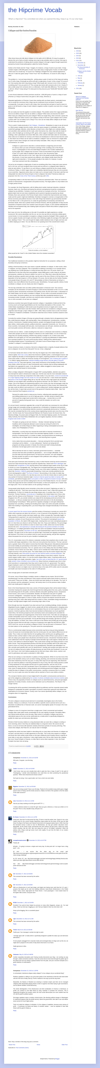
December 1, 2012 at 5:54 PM (25, 902)
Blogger (57, 1059)
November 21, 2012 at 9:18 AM (25, 768)
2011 (77, 88)
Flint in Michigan (58, 463)
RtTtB (15, 902)
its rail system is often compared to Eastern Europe (45, 479)
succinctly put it (31, 494)
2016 (77, 51)
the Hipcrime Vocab (35, 10)
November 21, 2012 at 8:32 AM (29, 757)
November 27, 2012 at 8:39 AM (24, 885)
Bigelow (15, 786)
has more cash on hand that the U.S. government (51, 559)
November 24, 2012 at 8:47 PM (37, 840)
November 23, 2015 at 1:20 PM (29, 970)
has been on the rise (31, 530)
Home (38, 1044)
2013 (77, 58)
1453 (47, 176)
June (79, 75)
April (79, 80)
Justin (15, 768)
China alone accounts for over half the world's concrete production (42, 553)
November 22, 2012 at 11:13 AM (25, 801)
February (80, 83)
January (80, 85)
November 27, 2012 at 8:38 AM (24, 874)
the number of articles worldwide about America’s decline (47, 678)
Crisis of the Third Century (28, 176)
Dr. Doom (16, 817)
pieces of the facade (17, 379)
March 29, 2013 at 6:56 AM (25, 929)
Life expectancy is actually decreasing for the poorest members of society (41, 527)
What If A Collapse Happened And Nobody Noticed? (82, 98)
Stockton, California (21, 471)
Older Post (65, 1044)
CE (14, 874)
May (79, 78)
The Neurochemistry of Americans (83, 67)
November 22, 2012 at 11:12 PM (28, 817)
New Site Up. (79, 110)
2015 (77, 53)
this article (51, 496)
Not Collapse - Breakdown (37, 125)
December (81, 62)
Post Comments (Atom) (22, 1047)
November (81, 65)
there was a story (23, 355)
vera (14, 801)
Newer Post (12, 1044)
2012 (77, 60)
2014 (77, 55)
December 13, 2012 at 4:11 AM (24, 918)
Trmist (15, 929)
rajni (14, 918)
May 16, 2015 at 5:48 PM (26, 954)
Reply (14, 763)
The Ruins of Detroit (32, 473)
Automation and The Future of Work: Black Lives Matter (83, 123)
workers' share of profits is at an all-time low (25, 561)
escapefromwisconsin (19, 840)
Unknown (16, 954)
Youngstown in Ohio (23, 465)
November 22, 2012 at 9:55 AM (27, 786)
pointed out (30, 391)
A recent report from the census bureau (20, 511)
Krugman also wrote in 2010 (16, 419)
